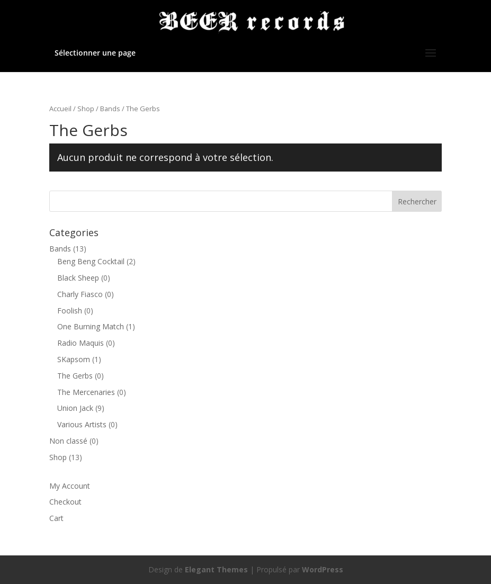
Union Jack (75, 408)
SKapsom (73, 359)
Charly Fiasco (80, 294)
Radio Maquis (80, 343)
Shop (85, 108)
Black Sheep (78, 278)
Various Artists (81, 424)
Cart (56, 518)
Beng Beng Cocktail (90, 261)
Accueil (60, 108)
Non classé (68, 441)
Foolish (69, 311)
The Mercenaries (86, 392)
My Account (69, 486)
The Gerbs (75, 376)
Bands (110, 108)
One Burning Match (90, 326)
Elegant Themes (216, 569)
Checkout (65, 502)
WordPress (322, 569)
